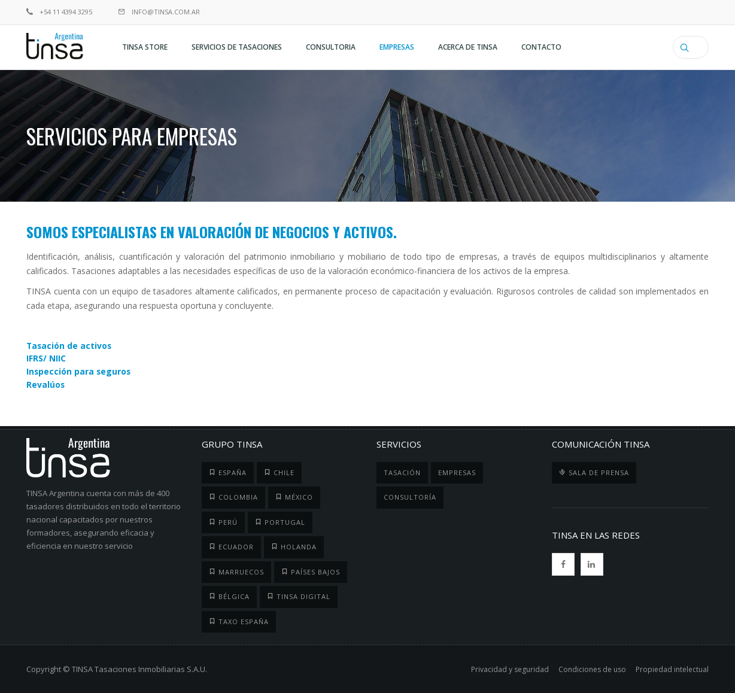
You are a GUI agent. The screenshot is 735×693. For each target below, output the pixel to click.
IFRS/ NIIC (46, 358)
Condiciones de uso (592, 667)
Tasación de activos (69, 345)
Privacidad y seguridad (510, 667)
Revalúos (45, 383)
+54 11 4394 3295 (59, 11)
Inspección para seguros (79, 370)
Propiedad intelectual (672, 667)
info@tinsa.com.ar (159, 11)
